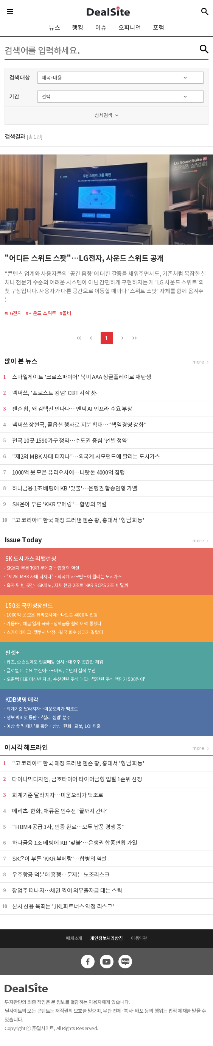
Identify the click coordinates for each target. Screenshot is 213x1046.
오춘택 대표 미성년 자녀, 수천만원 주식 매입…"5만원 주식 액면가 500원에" (76, 679)
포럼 (158, 27)
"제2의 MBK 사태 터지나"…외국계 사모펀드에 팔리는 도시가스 (86, 456)
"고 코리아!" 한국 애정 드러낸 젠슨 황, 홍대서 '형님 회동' (78, 520)
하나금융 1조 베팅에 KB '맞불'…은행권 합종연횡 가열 (74, 488)
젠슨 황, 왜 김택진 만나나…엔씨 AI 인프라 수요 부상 (72, 408)
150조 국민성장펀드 (29, 606)
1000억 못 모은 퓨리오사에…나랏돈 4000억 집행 (68, 472)
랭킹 (77, 27)
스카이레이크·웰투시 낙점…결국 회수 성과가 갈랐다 (54, 632)
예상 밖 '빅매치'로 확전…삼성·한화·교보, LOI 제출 (53, 726)
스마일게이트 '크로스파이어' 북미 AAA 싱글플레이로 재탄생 (81, 377)
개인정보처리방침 (106, 938)
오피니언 (129, 27)
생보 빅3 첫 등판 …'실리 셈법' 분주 (38, 717)
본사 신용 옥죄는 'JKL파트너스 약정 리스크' (63, 906)
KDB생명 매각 (21, 700)
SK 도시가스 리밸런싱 (30, 559)
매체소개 (74, 938)
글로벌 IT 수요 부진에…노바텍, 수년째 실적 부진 (50, 670)
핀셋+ (12, 653)
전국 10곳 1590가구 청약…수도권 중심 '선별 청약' (70, 440)
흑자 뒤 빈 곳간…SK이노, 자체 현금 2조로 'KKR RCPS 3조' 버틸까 (67, 585)
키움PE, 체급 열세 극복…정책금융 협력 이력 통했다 (53, 623)
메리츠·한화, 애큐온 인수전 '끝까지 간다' (60, 811)
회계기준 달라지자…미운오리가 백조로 (42, 708)
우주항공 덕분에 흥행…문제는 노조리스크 (61, 874)
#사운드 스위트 (41, 313)
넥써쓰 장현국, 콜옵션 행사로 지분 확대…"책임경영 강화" (79, 424)
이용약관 (139, 938)
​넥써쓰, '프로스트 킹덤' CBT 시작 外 (54, 393)
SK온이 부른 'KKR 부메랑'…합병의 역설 (59, 504)
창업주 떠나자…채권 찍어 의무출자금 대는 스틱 (67, 890)
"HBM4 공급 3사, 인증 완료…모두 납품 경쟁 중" (68, 827)
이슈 (101, 27)
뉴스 (54, 27)
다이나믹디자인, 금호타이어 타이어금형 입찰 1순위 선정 (77, 779)
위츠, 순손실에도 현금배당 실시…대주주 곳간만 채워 (54, 661)
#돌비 (65, 313)
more (198, 362)
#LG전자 (13, 313)
